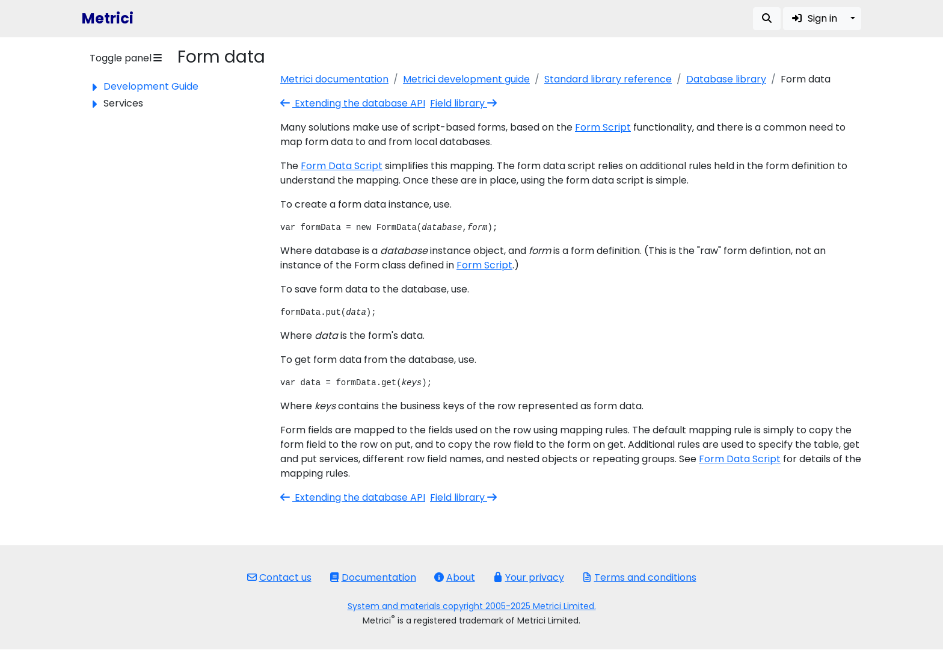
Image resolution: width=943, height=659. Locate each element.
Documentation (373, 577)
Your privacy (528, 577)
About (454, 577)
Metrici (108, 18)
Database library (726, 79)
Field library (464, 103)
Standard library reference (608, 79)
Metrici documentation (334, 79)
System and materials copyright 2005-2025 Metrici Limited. (472, 606)
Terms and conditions (639, 577)
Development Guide (150, 86)
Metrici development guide (466, 79)
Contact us (279, 577)
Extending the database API (352, 103)
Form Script (603, 127)
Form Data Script (341, 166)
